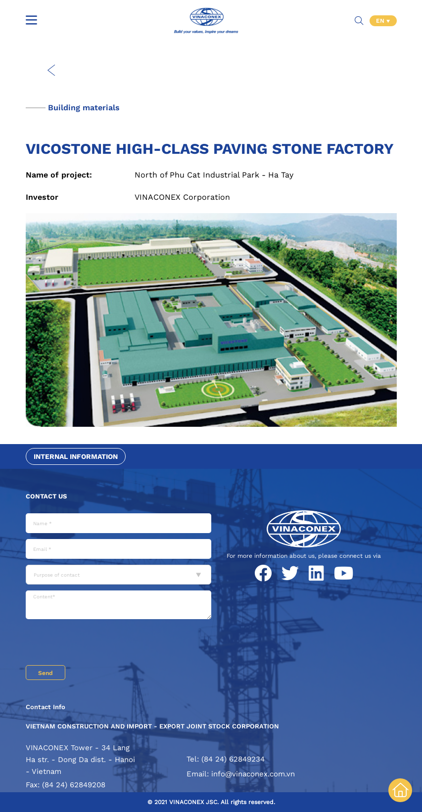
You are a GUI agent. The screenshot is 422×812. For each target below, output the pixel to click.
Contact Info (45, 707)
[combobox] (118, 575)
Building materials (84, 107)
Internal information (76, 456)
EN (381, 19)
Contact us (46, 496)
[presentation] (101, 643)
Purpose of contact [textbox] (57, 575)
